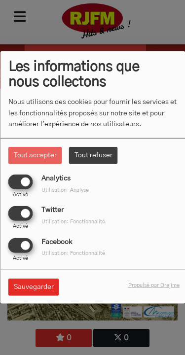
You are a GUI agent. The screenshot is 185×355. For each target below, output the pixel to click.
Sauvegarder (34, 286)
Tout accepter (35, 155)
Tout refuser (93, 155)
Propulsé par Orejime (154, 284)
